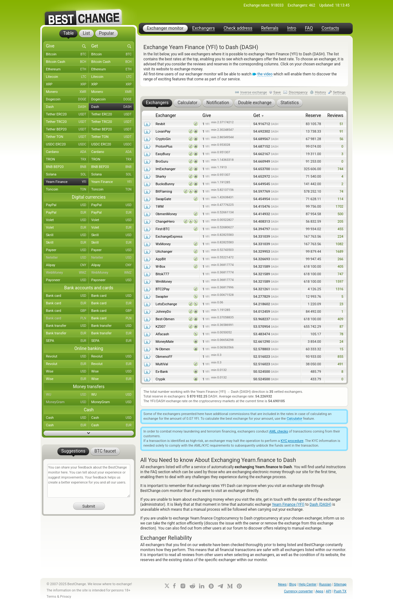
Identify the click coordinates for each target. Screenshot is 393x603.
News (282, 584)
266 (340, 259)
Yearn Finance (67, 182)
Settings (339, 92)
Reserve (313, 115)
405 (340, 267)
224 (340, 237)
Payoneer (67, 280)
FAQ (309, 28)
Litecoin (67, 77)
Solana (67, 174)
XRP (67, 84)
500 (340, 214)
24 (341, 342)
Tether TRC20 (67, 122)
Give (206, 115)
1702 (339, 207)
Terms (51, 597)
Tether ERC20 (67, 114)
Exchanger (166, 115)
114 (340, 199)
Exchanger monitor (165, 28)
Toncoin (67, 189)
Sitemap (340, 584)
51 (341, 124)
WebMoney (67, 272)
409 (340, 319)
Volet (67, 220)
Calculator (294, 419)
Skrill (67, 235)
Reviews (335, 115)
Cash (67, 418)
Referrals (270, 28)
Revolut (67, 356)
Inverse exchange (253, 92)
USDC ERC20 (67, 144)
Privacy (65, 597)
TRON (67, 159)
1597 (339, 282)
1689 (339, 252)
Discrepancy (298, 92)
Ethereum (67, 69)
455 (340, 229)
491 (340, 364)
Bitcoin (67, 54)
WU (67, 394)
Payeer (67, 250)
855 (340, 357)
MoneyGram (67, 402)
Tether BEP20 (67, 129)
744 (340, 169)
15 (341, 349)
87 (341, 327)
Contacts (330, 28)
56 (341, 139)
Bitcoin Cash (67, 62)
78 (341, 334)
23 (341, 304)
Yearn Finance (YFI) (288, 504)
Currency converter (298, 591)
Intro (291, 28)
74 (341, 192)
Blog (292, 584)
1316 (339, 289)
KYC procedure (292, 441)
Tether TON (67, 137)
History (320, 92)
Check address (238, 28)
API (328, 591)
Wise (67, 371)
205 (340, 222)
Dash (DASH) (320, 504)
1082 (339, 244)
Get (258, 115)
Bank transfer (67, 326)
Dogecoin (67, 99)
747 (340, 274)
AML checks (278, 431)
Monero (67, 92)
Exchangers (203, 28)
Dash (67, 107)
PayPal (67, 205)
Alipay (67, 265)
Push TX (340, 591)
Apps (319, 591)
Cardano (67, 152)
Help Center (308, 584)
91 (341, 131)
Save (277, 92)
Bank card (67, 296)
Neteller (67, 257)
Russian (325, 584)
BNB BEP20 (67, 167)
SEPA (67, 341)
